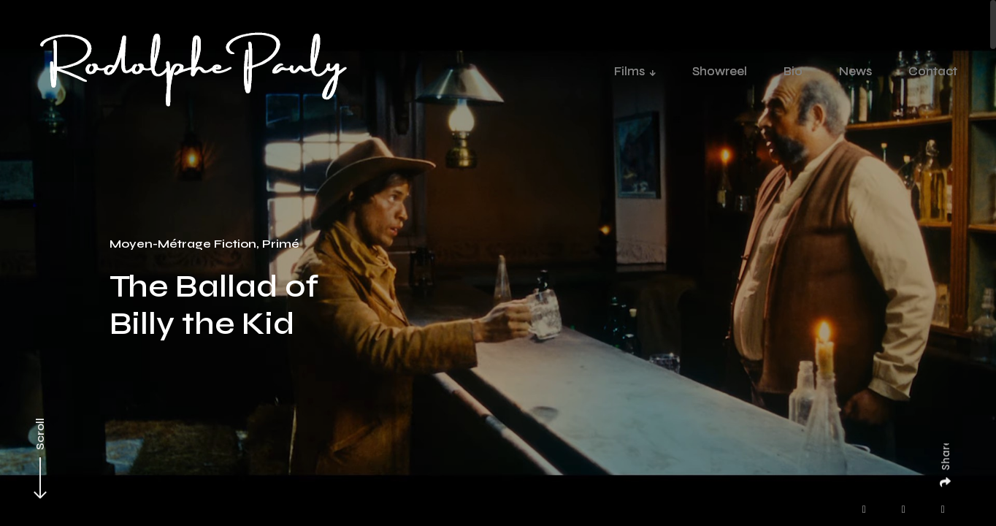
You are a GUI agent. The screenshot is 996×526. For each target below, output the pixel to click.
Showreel (719, 71)
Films (629, 71)
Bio (793, 71)
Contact (932, 71)
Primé (280, 244)
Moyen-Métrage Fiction (183, 244)
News (855, 71)
